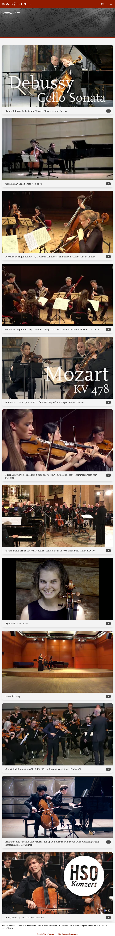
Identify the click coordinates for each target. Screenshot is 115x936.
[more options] (108, 110)
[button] (111, 4)
